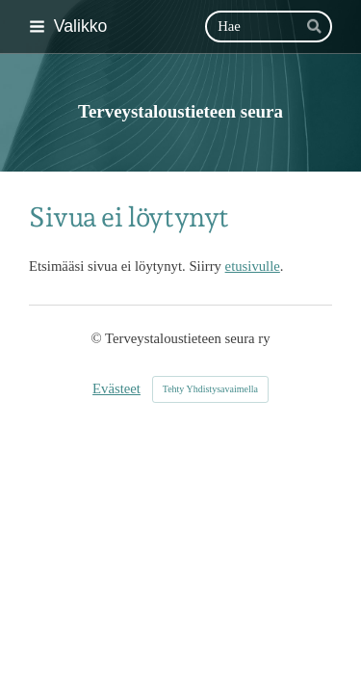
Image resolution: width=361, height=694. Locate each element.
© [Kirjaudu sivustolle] (97, 338)
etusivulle (252, 266)
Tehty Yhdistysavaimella (210, 389)
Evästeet (116, 388)
